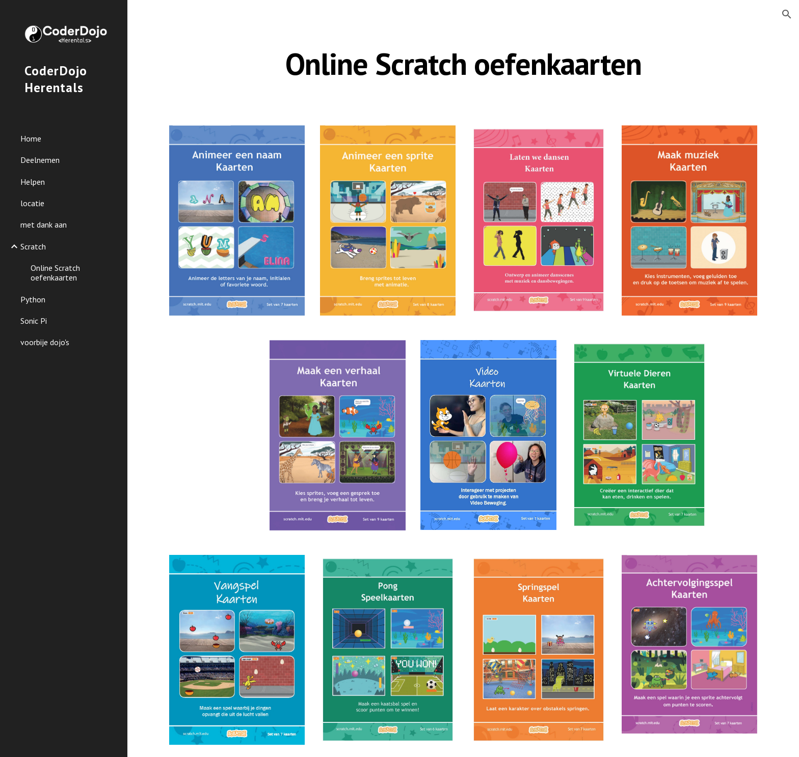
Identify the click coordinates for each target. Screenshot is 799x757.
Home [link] (30, 138)
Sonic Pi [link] (33, 321)
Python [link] (32, 299)
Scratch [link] (33, 246)
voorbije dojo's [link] (44, 342)
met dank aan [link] (43, 224)
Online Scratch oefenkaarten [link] (55, 273)
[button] (787, 14)
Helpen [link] (32, 182)
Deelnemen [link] (40, 160)
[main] (463, 64)
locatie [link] (32, 203)
